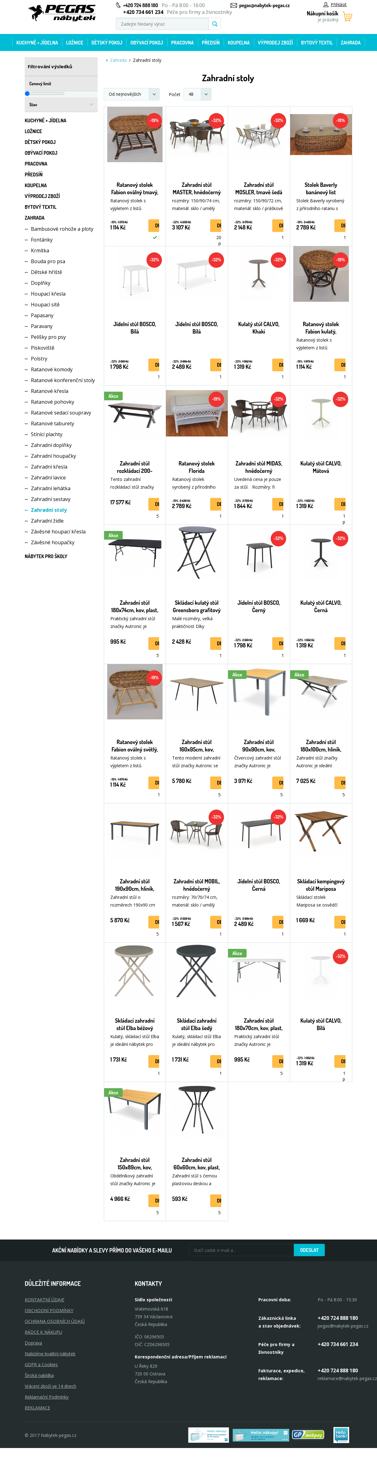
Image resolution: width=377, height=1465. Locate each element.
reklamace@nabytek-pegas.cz (347, 1378)
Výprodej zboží (275, 43)
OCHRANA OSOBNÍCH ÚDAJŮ (55, 1321)
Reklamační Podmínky (47, 1397)
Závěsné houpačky (52, 542)
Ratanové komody (52, 369)
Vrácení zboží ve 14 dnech (50, 1386)
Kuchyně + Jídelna (37, 43)
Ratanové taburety (52, 423)
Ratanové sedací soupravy (61, 412)
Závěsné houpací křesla (58, 531)
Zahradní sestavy (50, 499)
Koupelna (239, 43)
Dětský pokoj (106, 43)
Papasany (42, 315)
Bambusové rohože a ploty (62, 228)
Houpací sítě (45, 304)
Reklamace (37, 1408)
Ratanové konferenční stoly (63, 380)
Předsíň (211, 43)
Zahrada (351, 43)
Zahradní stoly (49, 510)
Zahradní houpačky (53, 456)
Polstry (39, 358)
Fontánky (42, 239)
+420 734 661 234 (338, 1344)
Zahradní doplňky (51, 445)
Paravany (42, 326)
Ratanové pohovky (52, 401)
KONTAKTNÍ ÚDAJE (44, 1300)
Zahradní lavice (48, 477)
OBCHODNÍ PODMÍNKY (49, 1310)
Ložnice (74, 43)
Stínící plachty (46, 434)
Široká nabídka (39, 1375)
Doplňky (40, 283)
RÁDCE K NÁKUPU (43, 1332)
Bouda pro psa (48, 261)
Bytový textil (317, 43)
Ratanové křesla (49, 391)
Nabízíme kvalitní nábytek (50, 1354)
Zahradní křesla (49, 466)
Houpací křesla (48, 293)
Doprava (33, 1343)
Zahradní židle (47, 520)
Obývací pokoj (146, 43)
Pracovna (182, 43)
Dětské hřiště (46, 272)
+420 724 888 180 (140, 5)
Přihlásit (335, 4)
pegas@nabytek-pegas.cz (264, 5)
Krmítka (40, 250)
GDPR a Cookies (41, 1364)
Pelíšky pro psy (48, 337)
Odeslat (309, 1250)
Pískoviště (42, 347)
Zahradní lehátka (50, 488)
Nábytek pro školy (46, 556)
